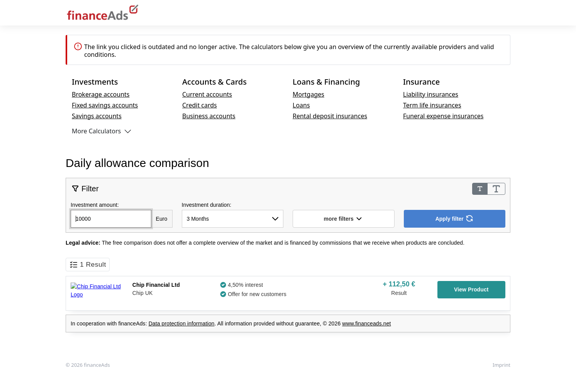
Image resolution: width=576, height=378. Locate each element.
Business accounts (208, 116)
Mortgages (308, 94)
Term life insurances (432, 105)
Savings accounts (97, 116)
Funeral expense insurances (443, 116)
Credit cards (199, 105)
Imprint (501, 364)
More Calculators (96, 131)
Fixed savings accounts (105, 105)
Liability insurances (430, 94)
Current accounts (207, 94)
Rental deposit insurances (330, 116)
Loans (301, 105)
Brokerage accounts (100, 94)
